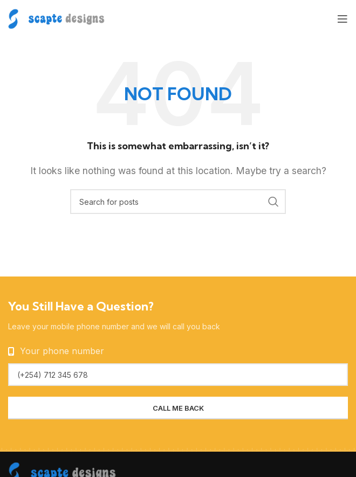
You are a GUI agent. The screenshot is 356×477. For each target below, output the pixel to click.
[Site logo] (56, 17)
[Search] (178, 201)
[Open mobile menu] (342, 19)
